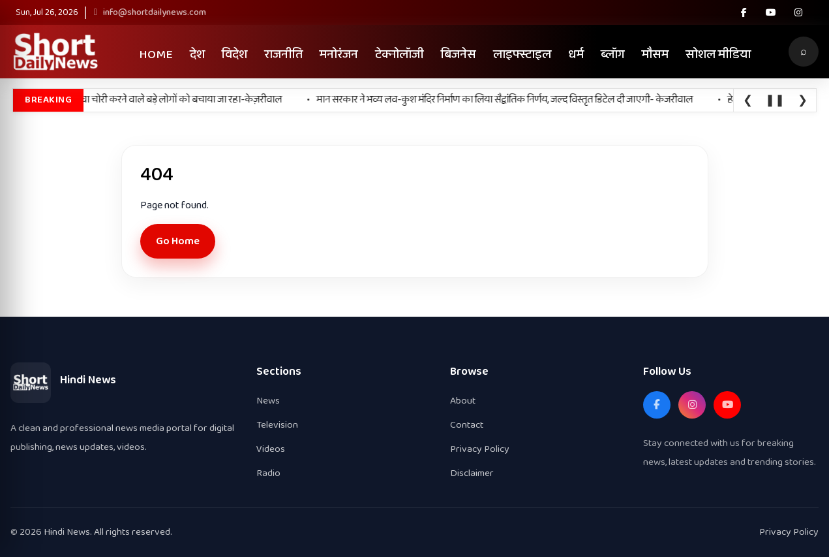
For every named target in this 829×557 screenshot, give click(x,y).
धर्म (576, 54)
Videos (270, 449)
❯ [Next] (802, 100)
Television (277, 425)
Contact (466, 425)
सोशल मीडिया (718, 54)
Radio (268, 473)
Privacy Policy (479, 449)
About (462, 400)
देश (197, 54)
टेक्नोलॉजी (399, 54)
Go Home (178, 241)
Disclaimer (472, 473)
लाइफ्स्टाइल (522, 54)
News (268, 400)
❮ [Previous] (748, 100)
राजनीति (283, 54)
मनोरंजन (339, 54)
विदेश (234, 54)
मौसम (655, 54)
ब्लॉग (613, 54)
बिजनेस (458, 54)
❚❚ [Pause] (775, 100)
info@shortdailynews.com (150, 12)
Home (156, 54)
